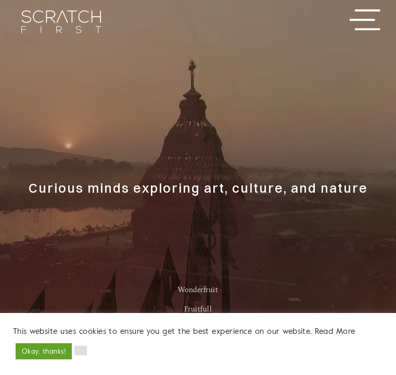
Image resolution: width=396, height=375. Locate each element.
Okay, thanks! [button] (44, 351)
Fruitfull (198, 310)
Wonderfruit (198, 290)
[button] (80, 350)
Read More (335, 330)
